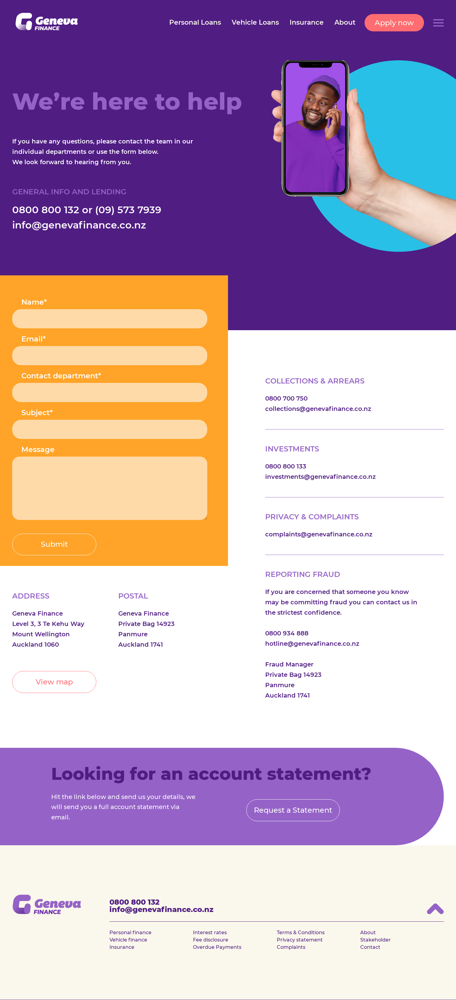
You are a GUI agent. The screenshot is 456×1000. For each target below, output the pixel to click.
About (344, 22)
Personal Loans (195, 22)
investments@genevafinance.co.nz (320, 476)
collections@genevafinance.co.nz (318, 408)
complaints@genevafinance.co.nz (318, 534)
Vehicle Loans (255, 22)
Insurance (307, 22)
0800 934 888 (286, 633)
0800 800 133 (285, 466)
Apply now (394, 22)
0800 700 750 (286, 398)
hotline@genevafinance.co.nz (312, 643)
